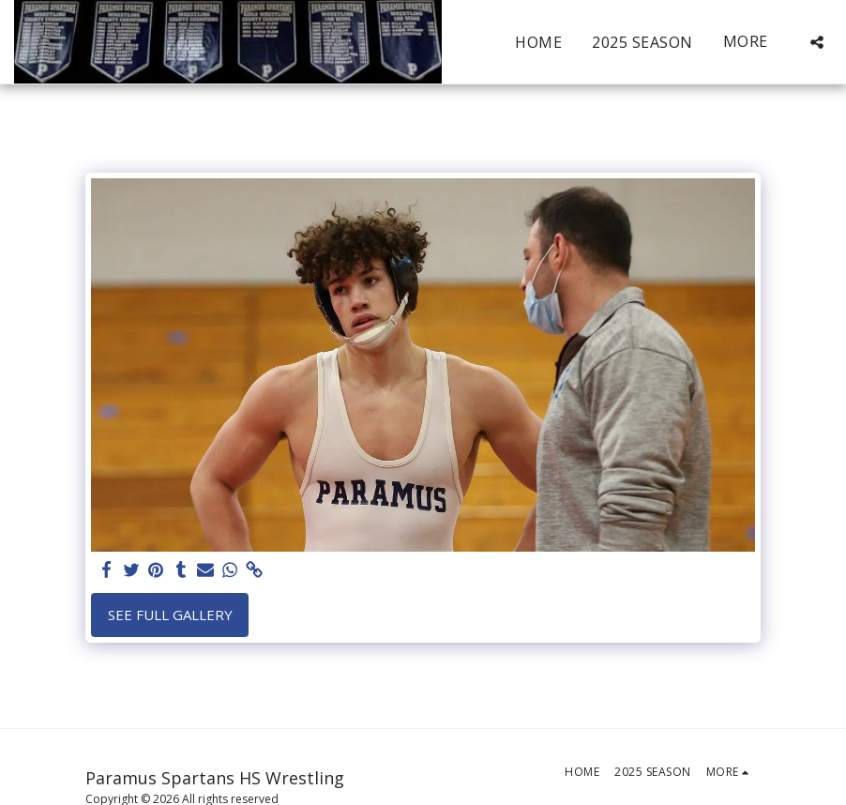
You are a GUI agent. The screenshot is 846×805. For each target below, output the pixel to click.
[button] (817, 42)
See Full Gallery (170, 614)
